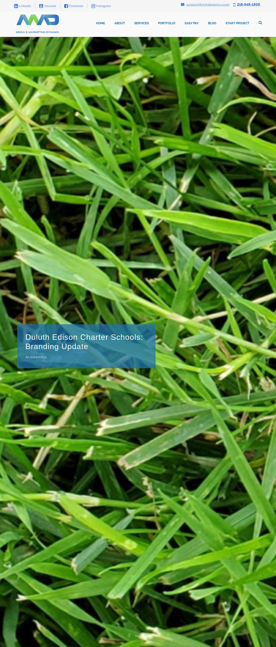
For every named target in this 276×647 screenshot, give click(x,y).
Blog (212, 23)
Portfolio (166, 23)
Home (100, 23)
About (119, 23)
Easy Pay (192, 23)
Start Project (237, 23)
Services (141, 23)
